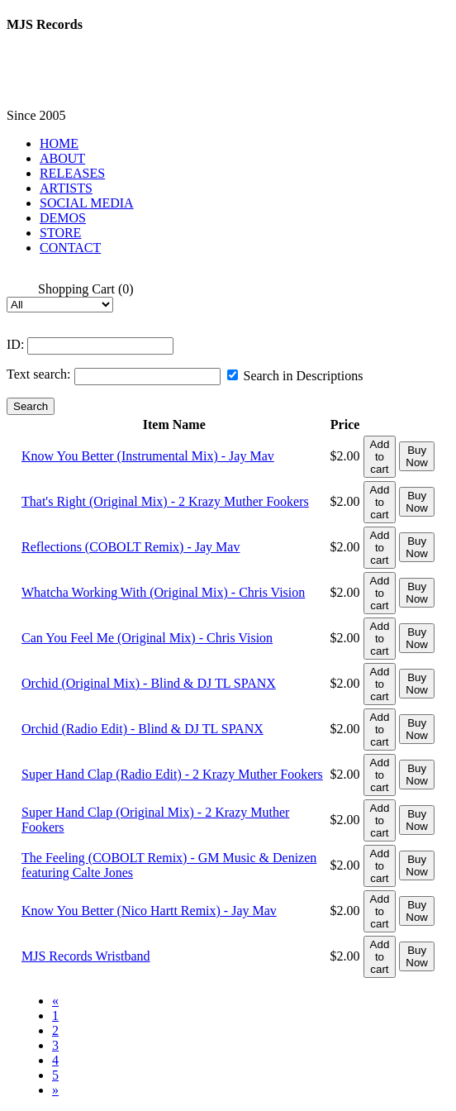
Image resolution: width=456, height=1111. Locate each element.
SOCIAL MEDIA (87, 203)
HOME (59, 143)
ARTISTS (66, 188)
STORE (60, 233)
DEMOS (63, 218)
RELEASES (72, 173)
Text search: (39, 374)
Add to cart (380, 456)
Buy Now (417, 456)
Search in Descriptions (295, 376)
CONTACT (70, 248)
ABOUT (62, 158)
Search (30, 406)
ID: (15, 344)
